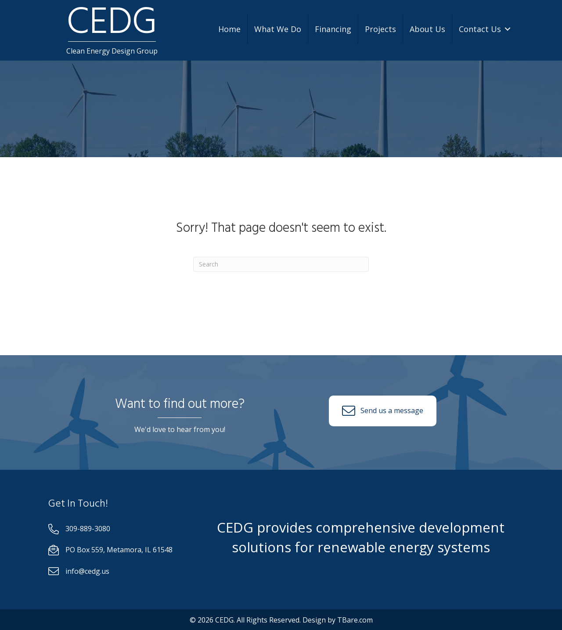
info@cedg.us (87, 571)
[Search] (281, 264)
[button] (382, 411)
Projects (380, 29)
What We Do (277, 29)
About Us (427, 29)
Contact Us (480, 29)
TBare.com (355, 620)
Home (229, 29)
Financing (333, 29)
